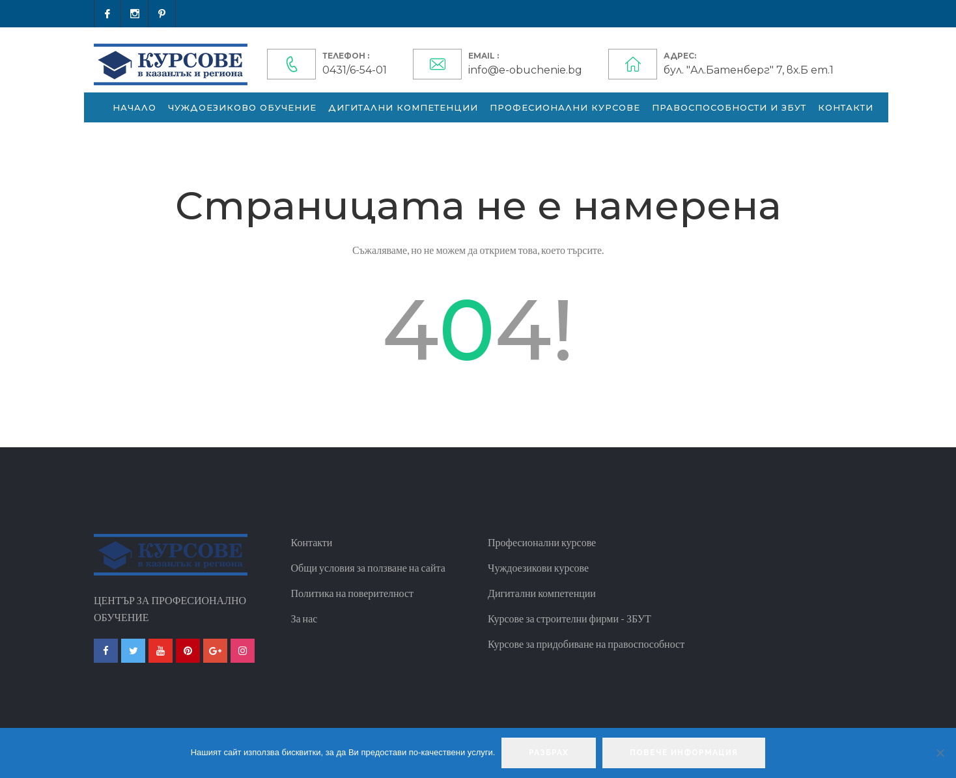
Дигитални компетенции (403, 107)
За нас (304, 618)
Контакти (845, 107)
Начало (134, 107)
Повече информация (684, 752)
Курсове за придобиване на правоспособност (586, 643)
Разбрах (549, 752)
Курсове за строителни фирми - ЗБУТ (569, 618)
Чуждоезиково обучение (242, 107)
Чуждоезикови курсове (538, 567)
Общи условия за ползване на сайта (368, 567)
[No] (939, 752)
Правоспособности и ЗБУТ (729, 107)
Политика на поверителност (352, 593)
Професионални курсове (565, 107)
